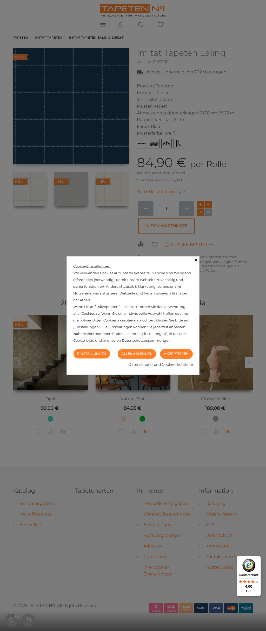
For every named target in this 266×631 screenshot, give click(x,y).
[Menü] (258, 559)
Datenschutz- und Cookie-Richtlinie (160, 364)
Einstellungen (92, 354)
